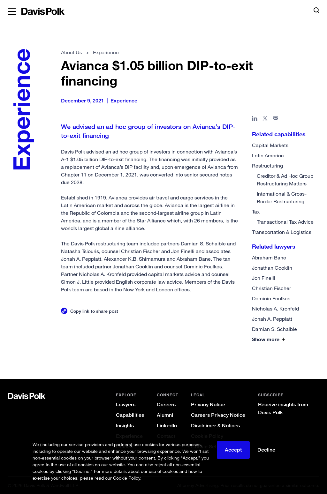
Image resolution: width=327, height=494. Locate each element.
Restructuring (267, 165)
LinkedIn (167, 426)
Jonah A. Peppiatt (272, 319)
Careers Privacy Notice (218, 415)
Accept (233, 450)
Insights (125, 426)
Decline (266, 450)
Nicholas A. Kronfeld (275, 308)
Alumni (165, 415)
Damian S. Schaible (274, 329)
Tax (256, 211)
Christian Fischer (271, 288)
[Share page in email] (275, 120)
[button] (12, 11)
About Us (71, 52)
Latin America (268, 155)
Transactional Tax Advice (285, 222)
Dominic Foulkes (271, 298)
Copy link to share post (94, 311)
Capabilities (130, 415)
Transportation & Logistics (281, 232)
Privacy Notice (208, 404)
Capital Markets (270, 145)
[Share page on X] (265, 120)
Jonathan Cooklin (272, 268)
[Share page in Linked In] (254, 120)
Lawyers (125, 404)
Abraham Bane (269, 257)
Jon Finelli (263, 278)
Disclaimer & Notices (215, 426)
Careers (166, 404)
